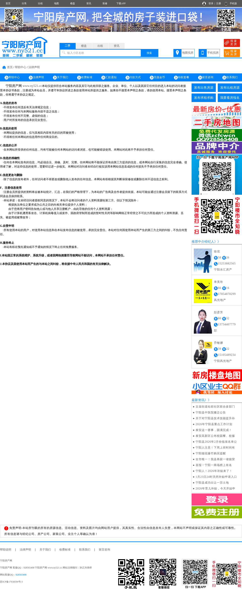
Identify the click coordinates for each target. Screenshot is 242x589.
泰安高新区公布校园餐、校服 (215, 435)
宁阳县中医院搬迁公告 (211, 412)
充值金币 (157, 78)
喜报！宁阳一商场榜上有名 (214, 465)
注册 (218, 3)
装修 (104, 3)
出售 (24, 3)
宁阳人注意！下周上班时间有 (215, 447)
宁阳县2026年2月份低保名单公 (216, 441)
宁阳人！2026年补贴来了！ (214, 470)
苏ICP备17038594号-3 (11, 581)
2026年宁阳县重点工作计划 (214, 424)
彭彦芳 (218, 312)
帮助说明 (5, 549)
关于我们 (60, 78)
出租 (40, 3)
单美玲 (218, 281)
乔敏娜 (218, 342)
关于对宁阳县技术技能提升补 (215, 418)
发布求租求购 (203, 97)
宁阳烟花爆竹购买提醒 (211, 453)
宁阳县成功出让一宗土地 (212, 482)
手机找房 (213, 52)
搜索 (149, 52)
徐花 (217, 251)
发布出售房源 (203, 87)
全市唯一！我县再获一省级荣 (215, 459)
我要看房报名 (230, 97)
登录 (211, 3)
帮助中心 (20, 67)
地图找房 (187, 52)
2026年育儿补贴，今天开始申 (215, 488)
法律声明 (34, 67)
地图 (56, 3)
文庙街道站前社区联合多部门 (215, 406)
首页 (8, 3)
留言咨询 (205, 78)
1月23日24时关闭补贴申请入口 (216, 476)
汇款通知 (109, 78)
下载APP (121, 3)
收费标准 (84, 78)
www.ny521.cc (32, 85)
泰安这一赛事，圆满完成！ (214, 430)
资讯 (88, 3)
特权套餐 (181, 78)
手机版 (233, 3)
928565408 (21, 574)
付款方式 (133, 78)
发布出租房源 (230, 87)
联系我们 (230, 78)
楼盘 (72, 3)
